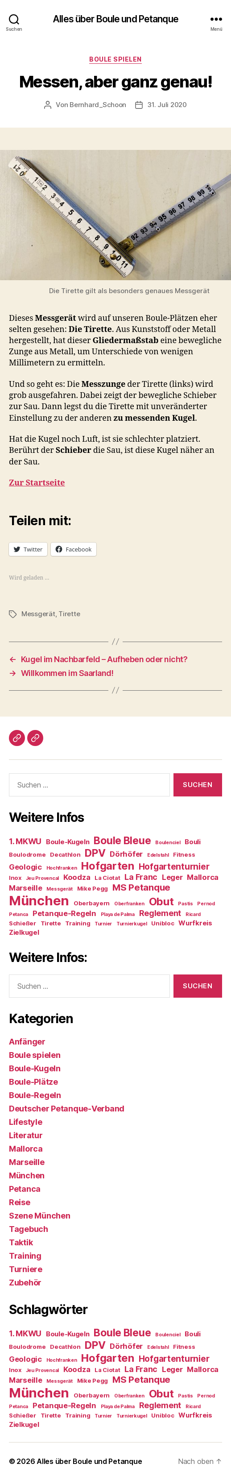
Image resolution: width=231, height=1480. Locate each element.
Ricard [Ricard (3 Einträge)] (193, 914)
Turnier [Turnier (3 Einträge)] (103, 924)
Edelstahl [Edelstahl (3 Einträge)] (158, 855)
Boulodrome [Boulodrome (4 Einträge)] (27, 854)
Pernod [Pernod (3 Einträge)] (205, 904)
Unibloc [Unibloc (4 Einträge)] (162, 923)
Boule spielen (115, 59)
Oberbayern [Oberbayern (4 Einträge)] (92, 903)
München (27, 1175)
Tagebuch (28, 1229)
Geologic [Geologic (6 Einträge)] (25, 866)
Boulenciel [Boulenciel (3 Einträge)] (167, 843)
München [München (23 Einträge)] (39, 900)
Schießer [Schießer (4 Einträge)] (22, 923)
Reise (19, 1202)
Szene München (39, 1215)
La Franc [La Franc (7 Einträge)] (140, 877)
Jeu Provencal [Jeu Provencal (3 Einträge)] (42, 878)
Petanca (25, 1189)
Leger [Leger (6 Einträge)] (172, 877)
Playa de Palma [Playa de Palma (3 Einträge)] (118, 914)
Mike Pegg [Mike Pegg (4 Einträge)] (92, 888)
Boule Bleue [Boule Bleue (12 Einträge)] (122, 840)
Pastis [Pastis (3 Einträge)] (185, 904)
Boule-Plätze (33, 1081)
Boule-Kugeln (35, 1068)
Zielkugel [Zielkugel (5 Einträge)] (24, 932)
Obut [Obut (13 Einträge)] (161, 901)
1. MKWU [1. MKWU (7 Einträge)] (25, 841)
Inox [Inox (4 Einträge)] (15, 877)
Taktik (21, 1242)
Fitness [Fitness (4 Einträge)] (184, 854)
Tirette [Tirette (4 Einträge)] (51, 923)
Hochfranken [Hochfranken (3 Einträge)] (61, 868)
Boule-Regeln (35, 1095)
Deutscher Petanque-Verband (66, 1108)
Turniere (25, 1269)
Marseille (27, 1162)
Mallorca (26, 1148)
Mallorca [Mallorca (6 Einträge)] (203, 877)
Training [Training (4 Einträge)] (77, 923)
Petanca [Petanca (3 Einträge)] (18, 914)
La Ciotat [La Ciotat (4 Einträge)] (107, 877)
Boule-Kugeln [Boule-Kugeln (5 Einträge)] (68, 841)
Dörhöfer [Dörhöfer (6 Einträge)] (126, 854)
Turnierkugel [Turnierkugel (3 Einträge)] (131, 924)
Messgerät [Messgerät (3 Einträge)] (59, 889)
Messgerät (38, 613)
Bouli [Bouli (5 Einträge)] (193, 841)
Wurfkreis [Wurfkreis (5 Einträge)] (195, 923)
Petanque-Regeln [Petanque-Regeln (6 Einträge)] (64, 913)
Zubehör (25, 1282)
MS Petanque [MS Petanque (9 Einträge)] (141, 887)
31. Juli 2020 (167, 104)
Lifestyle (25, 1122)
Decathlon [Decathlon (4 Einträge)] (65, 854)
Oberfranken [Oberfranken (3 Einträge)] (129, 904)
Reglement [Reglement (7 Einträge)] (160, 913)
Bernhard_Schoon (98, 104)
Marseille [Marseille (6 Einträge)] (25, 887)
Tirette (69, 613)
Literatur (26, 1135)
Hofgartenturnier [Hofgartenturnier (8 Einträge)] (174, 867)
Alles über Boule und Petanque (115, 19)
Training (25, 1255)
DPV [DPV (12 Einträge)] (95, 853)
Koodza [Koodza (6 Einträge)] (76, 877)
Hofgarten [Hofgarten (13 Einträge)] (107, 865)
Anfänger (27, 1041)
